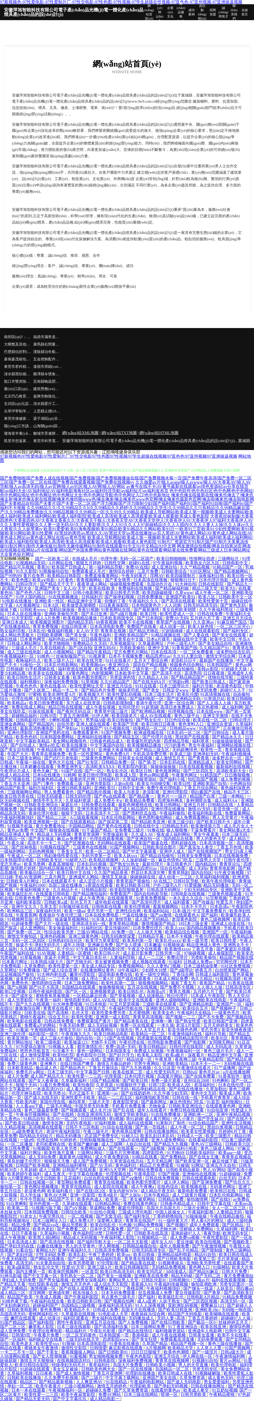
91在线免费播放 (166, 1114)
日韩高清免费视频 (112, 1250)
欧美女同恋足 (150, 1271)
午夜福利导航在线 (126, 1008)
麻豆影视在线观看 (126, 1348)
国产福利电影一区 (147, 698)
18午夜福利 (128, 970)
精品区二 (28, 1382)
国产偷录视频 (33, 809)
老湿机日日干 (184, 660)
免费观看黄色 (86, 732)
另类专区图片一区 (236, 1284)
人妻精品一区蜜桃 (74, 953)
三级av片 (201, 1280)
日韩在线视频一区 (37, 1182)
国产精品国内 (41, 724)
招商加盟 (213, 12)
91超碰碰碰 (230, 1174)
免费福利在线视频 (135, 588)
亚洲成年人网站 (84, 877)
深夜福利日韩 (211, 575)
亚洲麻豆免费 (100, 944)
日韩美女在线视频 (135, 758)
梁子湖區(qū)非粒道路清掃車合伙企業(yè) (47, 419)
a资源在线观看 (100, 885)
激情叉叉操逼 (114, 877)
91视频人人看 (61, 1046)
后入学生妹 (31, 1195)
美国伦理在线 (53, 1101)
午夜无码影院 (15, 1258)
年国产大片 (18, 754)
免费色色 (20, 983)
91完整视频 (216, 898)
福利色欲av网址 (63, 639)
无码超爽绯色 (185, 749)
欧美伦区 (220, 1038)
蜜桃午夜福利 (33, 1017)
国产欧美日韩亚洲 (175, 1309)
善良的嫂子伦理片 (24, 1161)
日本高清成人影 (22, 1241)
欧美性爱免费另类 (109, 1012)
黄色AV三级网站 (207, 1144)
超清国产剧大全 (17, 588)
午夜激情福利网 (230, 1356)
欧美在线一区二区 (210, 720)
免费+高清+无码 (121, 1046)
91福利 (175, 961)
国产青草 (213, 1292)
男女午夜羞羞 (206, 834)
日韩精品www (183, 728)
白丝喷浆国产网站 (232, 970)
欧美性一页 (212, 749)
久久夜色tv (10, 1118)
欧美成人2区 (179, 1085)
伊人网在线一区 (198, 1356)
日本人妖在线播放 (24, 614)
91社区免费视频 (236, 966)
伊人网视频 (109, 1246)
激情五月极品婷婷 (114, 1063)
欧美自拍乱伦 (103, 1225)
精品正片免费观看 (157, 1165)
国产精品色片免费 (98, 690)
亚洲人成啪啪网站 (173, 1000)
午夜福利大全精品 (194, 1012)
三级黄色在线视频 (90, 847)
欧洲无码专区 (236, 1233)
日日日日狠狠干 (146, 1352)
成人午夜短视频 (101, 707)
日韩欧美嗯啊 (50, 635)
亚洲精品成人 (201, 762)
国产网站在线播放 (47, 1258)
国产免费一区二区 (24, 932)
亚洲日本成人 (15, 622)
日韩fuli (190, 1072)
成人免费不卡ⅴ (108, 800)
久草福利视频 (20, 1373)
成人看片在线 (79, 1089)
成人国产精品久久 (47, 1076)
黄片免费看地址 (51, 826)
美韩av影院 (208, 669)
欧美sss (124, 1254)
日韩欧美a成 (56, 902)
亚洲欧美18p (207, 1309)
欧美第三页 (204, 1258)
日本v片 (27, 1059)
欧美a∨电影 (44, 580)
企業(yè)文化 (170, 12)
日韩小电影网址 (88, 592)
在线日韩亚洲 (74, 626)
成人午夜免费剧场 (112, 1157)
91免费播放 (30, 970)
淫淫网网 (37, 1292)
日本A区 (51, 605)
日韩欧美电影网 (22, 1309)
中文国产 (38, 830)
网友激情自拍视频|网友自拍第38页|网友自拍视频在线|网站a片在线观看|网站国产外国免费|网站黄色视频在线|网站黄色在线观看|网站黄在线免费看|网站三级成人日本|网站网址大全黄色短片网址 (125, 550)
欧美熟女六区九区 (203, 563)
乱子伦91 (65, 949)
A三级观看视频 (84, 817)
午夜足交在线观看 (145, 949)
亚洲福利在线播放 (94, 737)
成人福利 (9, 949)
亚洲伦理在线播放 (168, 809)
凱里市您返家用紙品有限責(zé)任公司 (18, 441)
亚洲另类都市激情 (94, 809)
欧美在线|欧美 (102, 588)
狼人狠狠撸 (177, 830)
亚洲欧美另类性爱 (204, 1263)
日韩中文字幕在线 (214, 1203)
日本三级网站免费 (148, 1326)
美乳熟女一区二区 (77, 1275)
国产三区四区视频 (200, 1301)
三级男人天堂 (208, 860)
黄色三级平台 (187, 715)
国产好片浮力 (122, 1055)
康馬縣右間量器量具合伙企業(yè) (47, 344)
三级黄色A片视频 (60, 898)
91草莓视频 (31, 957)
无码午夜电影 (79, 1123)
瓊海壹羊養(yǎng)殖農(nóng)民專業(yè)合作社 (18, 433)
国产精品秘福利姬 (172, 588)
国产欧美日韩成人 (209, 681)
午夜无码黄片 (134, 575)
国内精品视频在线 (56, 868)
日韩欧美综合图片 (159, 847)
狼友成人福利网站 (174, 834)
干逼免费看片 (203, 830)
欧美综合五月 (196, 1008)
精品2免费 (21, 1225)
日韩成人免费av (198, 961)
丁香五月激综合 (103, 1068)
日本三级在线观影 (74, 1326)
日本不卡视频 (180, 936)
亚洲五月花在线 (101, 1322)
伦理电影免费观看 (165, 1042)
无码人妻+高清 (171, 1318)
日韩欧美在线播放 (24, 1377)
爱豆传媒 (184, 1241)
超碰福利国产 (46, 1305)
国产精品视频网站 (231, 571)
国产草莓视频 (123, 995)
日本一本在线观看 (28, 1390)
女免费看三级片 (130, 830)
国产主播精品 (15, 1288)
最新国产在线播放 (216, 660)
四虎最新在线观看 (154, 1038)
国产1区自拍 (80, 647)
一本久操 (165, 1025)
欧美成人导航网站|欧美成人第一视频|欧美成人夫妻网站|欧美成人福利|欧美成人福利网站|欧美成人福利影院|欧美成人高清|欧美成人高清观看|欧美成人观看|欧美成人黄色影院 (126, 514)
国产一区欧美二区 (52, 558)
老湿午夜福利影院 (63, 1131)
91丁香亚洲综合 (183, 1326)
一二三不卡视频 (63, 978)
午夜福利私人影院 (118, 1237)
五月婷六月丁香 (205, 618)
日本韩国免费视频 (41, 1212)
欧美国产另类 (126, 724)
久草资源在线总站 (127, 1161)
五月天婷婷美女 (218, 1025)
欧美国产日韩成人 (69, 567)
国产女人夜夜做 (43, 1080)
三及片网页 (55, 877)
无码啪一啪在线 (237, 1309)
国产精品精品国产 (188, 677)
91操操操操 (196, 1216)
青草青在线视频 (139, 1258)
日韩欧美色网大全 (98, 1369)
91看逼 (22, 1029)
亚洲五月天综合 (237, 618)
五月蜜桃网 (140, 1012)
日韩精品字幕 (151, 936)
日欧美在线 (34, 1012)
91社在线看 (146, 686)
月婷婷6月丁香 (232, 1131)
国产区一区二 (140, 1229)
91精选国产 (211, 775)
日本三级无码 (235, 834)
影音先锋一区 (226, 809)
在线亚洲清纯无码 (94, 1114)
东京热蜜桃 (208, 707)
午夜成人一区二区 (24, 855)
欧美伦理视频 (137, 906)
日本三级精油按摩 (201, 966)
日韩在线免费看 (59, 1021)
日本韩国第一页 (114, 1335)
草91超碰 (134, 1118)
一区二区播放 (20, 1144)
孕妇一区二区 (20, 1386)
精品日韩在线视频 (65, 707)
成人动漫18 (50, 1318)
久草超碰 (28, 1169)
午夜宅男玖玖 (52, 1216)
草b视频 (116, 1118)
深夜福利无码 (49, 911)
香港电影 (141, 1335)
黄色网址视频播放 (41, 1186)
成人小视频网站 (59, 652)
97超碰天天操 (234, 669)
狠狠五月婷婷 (89, 563)
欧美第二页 (18, 1208)
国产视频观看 (74, 1110)
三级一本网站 (231, 796)
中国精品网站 (82, 826)
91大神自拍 (185, 584)
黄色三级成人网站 (217, 1148)
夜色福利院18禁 (88, 1233)
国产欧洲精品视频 (148, 711)
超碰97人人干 (233, 690)
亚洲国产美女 (48, 588)
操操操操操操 (163, 766)
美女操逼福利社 (63, 928)
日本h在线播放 (47, 775)
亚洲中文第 (159, 647)
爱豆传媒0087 (117, 928)
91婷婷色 (69, 1140)
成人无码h (198, 868)
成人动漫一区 (172, 626)
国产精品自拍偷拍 (157, 855)
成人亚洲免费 (13, 1331)
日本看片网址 (15, 961)
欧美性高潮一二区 (118, 983)
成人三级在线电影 (24, 652)
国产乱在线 (124, 1110)
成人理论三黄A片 (98, 978)
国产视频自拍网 (119, 1301)
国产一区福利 (13, 1339)
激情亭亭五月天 (48, 800)
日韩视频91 (180, 1280)
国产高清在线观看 (178, 601)
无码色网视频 (41, 851)
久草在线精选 (53, 647)
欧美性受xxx (48, 1343)
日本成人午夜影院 (208, 995)
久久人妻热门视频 (164, 966)
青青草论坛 (230, 864)
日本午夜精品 (157, 1195)
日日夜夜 (45, 1373)
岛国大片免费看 (128, 1365)
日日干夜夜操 (24, 1233)
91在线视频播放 (63, 597)
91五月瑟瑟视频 (125, 1004)
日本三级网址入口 (50, 1220)
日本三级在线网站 (141, 1394)
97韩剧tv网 (179, 681)
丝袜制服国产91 (71, 656)
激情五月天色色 (76, 1284)
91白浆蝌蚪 (16, 1203)
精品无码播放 (216, 885)
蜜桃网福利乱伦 (43, 1314)
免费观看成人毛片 (89, 571)
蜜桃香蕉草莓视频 (53, 995)
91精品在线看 (145, 1157)
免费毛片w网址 (30, 1072)
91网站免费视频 (148, 1225)
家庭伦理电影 (131, 1208)
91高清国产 (210, 728)
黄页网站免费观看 (74, 1182)
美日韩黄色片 (179, 864)
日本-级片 (181, 911)
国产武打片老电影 (61, 758)
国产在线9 (221, 1199)
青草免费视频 (46, 626)
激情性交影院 (74, 1348)
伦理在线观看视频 (107, 838)
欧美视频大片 (92, 694)
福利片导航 (203, 686)
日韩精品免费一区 (118, 762)
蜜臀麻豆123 (108, 1288)
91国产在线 (71, 771)
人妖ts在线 (124, 783)
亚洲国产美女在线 (159, 1377)
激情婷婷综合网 (46, 983)
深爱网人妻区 (110, 1220)
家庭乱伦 (70, 804)
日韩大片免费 (235, 1271)
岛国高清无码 (13, 1314)
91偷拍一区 (31, 664)
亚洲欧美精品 (175, 1063)
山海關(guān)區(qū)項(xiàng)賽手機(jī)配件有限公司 (47, 426)
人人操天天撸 (150, 932)
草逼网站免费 (103, 1208)
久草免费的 (35, 966)
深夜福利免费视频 (61, 681)
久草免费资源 (192, 1377)
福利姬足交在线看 (46, 1339)
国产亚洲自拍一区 (144, 838)
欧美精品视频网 (104, 860)
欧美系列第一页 (137, 940)
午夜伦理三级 (69, 915)
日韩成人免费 (106, 1309)
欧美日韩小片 (107, 953)
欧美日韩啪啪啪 (171, 558)
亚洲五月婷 (195, 804)
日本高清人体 (50, 1059)
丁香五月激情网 (74, 715)
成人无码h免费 (42, 1157)
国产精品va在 (46, 1225)
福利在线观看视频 (229, 1280)
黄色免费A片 (118, 754)
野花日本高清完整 (148, 872)
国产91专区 (88, 762)
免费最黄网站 (238, 813)
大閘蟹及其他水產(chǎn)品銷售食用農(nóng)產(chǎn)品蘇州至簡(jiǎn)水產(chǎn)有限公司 (18, 344)
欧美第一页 (116, 1199)
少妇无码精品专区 (201, 889)
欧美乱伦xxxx (168, 940)
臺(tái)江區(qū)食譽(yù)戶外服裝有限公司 (18, 389)
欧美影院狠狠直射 (127, 889)
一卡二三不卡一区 (17, 1352)
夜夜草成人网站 (92, 584)
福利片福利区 (41, 787)
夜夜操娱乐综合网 (148, 1314)
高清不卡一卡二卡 (44, 843)
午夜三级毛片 (96, 1131)
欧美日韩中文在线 (74, 872)
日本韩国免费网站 (57, 737)
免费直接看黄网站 (102, 575)
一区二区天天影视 (131, 1241)
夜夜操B (46, 915)
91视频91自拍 (205, 1360)
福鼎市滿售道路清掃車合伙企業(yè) (47, 337)
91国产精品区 (13, 1322)
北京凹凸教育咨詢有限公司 (18, 396)
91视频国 (41, 1148)
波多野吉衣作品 (31, 978)
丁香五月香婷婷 (203, 1318)
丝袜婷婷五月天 (233, 1322)
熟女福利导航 (13, 631)
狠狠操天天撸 (57, 1161)
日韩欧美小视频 (161, 1365)
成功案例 (191, 12)
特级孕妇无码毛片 (69, 1365)
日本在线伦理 (231, 1085)
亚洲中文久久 (24, 906)
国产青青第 (199, 758)
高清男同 (192, 673)
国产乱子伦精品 (184, 1250)
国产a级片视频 (124, 614)
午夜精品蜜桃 (222, 1394)
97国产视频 (169, 1174)
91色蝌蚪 (220, 1080)
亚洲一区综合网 (179, 703)
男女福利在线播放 (109, 1318)
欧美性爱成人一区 (177, 614)
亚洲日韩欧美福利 (74, 787)
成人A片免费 (48, 618)
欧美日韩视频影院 (132, 1267)
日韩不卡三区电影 (82, 1127)
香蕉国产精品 (212, 983)
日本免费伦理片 (148, 928)
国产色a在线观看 (110, 796)
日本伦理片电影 (214, 580)
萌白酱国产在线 (206, 792)
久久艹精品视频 (195, 567)
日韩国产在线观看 (79, 1169)
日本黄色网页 (33, 639)
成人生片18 (100, 1110)
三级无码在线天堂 (82, 1339)
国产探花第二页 (113, 821)
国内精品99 (206, 864)
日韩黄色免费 (28, 898)
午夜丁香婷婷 (101, 1254)
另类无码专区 (205, 1369)
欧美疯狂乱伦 (20, 894)
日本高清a (220, 906)
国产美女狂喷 (145, 1339)
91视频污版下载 (46, 1208)
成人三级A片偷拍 (57, 1038)
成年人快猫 (74, 944)
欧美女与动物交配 (154, 783)
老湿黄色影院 (229, 686)
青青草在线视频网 (172, 1360)
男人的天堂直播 (193, 1365)
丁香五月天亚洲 (15, 783)
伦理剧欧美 (141, 1386)
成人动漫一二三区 (175, 877)
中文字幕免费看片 (210, 911)
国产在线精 (64, 1114)
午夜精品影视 (50, 749)
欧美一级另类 (196, 940)
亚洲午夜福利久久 (75, 1250)
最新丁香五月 (184, 983)
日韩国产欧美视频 (33, 1165)
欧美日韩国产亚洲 (221, 1021)
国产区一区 (76, 991)
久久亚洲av (204, 622)
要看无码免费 (205, 690)
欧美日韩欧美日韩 (133, 885)
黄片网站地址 (20, 1042)
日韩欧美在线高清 (151, 1233)
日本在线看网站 (98, 1029)
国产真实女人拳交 (196, 847)
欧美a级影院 (19, 1267)
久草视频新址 (123, 643)
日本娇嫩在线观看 (37, 766)
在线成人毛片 (85, 558)
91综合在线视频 (118, 1127)
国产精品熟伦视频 (94, 792)
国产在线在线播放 (186, 1089)
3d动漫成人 (176, 1271)
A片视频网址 (28, 605)
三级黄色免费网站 (98, 758)
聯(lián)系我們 (234, 12)
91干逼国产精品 (97, 830)
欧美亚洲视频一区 (41, 821)
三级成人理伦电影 (135, 1212)
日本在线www (210, 711)
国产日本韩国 (150, 618)
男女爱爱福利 (217, 1382)
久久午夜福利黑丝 (216, 609)
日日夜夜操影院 (114, 605)
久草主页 (48, 906)
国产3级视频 (153, 1148)
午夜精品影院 (211, 1059)
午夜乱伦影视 (103, 1331)
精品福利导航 (109, 1258)
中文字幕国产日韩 (93, 1072)
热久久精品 (202, 978)
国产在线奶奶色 (136, 1093)
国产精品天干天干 (57, 584)
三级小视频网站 (79, 1386)
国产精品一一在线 (82, 1059)
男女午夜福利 (201, 745)
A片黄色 (66, 580)
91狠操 (68, 1343)
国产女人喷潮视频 (50, 1356)
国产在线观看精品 (78, 821)
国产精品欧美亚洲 (148, 821)
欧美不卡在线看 (232, 1335)
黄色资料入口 (191, 724)
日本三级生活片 (160, 694)
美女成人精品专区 (98, 966)
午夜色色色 (27, 686)
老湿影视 (151, 792)
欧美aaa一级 (230, 1152)
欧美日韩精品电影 (111, 1034)
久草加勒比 (216, 1089)
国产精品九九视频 (171, 1144)
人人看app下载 (30, 1106)
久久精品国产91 (214, 647)
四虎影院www (116, 1339)
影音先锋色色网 (183, 1029)
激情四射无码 (77, 1000)
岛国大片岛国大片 (163, 1208)
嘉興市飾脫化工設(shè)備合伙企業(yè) (47, 396)
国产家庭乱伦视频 (233, 949)
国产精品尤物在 (144, 631)
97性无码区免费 (51, 1254)
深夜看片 (197, 1055)
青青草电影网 (223, 868)
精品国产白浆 (203, 796)
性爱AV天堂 (74, 1267)
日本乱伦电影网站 (61, 664)
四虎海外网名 (171, 800)
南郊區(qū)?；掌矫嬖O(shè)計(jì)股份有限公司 (18, 337)
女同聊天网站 (222, 1042)
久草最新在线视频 (78, 1314)
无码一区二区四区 (28, 940)
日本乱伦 (36, 631)
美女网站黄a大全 (235, 830)
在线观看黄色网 (221, 1106)
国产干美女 (48, 1352)
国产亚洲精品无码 (184, 698)
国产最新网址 (154, 1101)
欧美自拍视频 (208, 1241)
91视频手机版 (20, 826)
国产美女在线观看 (229, 635)
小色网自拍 (240, 783)
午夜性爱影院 (215, 1237)
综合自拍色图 (173, 868)
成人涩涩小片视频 (96, 881)
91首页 (213, 1101)
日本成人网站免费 (171, 978)
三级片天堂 (99, 1101)
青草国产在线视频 (173, 622)
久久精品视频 (13, 1127)
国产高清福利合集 (111, 1326)
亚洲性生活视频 (236, 1123)
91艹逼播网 (225, 1068)
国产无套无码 (109, 1216)
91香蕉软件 (229, 1076)
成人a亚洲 (147, 1301)
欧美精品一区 (13, 838)
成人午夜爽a (143, 1186)
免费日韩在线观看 (187, 1110)
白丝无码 (227, 1178)
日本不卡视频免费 (126, 656)
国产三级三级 (80, 1258)
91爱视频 (192, 885)
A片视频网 (156, 1348)
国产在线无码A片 (150, 681)
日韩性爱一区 (118, 1233)
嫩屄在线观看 (23, 1318)
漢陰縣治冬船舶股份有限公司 (47, 352)
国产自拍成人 (23, 745)
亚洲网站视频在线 (234, 745)
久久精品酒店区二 (37, 949)
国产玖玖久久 (238, 1182)
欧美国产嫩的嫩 (84, 1144)
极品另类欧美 (75, 1225)
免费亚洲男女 (70, 766)
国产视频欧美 (237, 1241)
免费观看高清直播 (177, 1339)
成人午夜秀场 (92, 898)
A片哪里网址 (20, 1178)
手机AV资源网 (29, 877)
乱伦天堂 (81, 1012)
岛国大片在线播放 (138, 1309)
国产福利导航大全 (94, 1241)
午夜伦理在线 (132, 1042)
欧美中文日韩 (223, 639)
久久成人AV (143, 834)
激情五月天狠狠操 (37, 1360)
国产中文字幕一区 (40, 1275)
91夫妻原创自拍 (51, 1263)
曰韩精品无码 (175, 826)
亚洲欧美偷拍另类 (61, 614)
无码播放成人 (142, 1318)
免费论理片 (178, 957)
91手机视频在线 (40, 669)
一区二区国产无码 (112, 1089)
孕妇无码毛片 (48, 944)
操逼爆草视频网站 (72, 919)
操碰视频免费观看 (127, 584)
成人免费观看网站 (192, 817)
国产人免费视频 (133, 1322)
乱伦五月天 (81, 902)
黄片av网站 (230, 1360)
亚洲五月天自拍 (221, 1165)
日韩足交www (176, 690)
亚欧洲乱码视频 (183, 1305)
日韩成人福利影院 (212, 974)
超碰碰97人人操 (236, 1318)
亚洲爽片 (49, 1063)
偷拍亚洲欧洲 (204, 1284)
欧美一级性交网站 (152, 974)
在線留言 (245, 12)
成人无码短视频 (102, 1025)
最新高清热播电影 (37, 728)
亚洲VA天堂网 (113, 1169)
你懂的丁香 (115, 601)
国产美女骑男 (118, 580)
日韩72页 (157, 1085)
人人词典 (172, 605)
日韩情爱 (98, 1348)
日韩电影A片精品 (204, 1297)
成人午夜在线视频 (169, 1335)
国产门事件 (44, 783)
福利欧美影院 (29, 902)
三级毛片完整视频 (123, 1152)
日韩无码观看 (50, 796)
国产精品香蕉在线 (131, 1021)
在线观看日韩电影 (53, 894)
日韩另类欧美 (194, 1394)
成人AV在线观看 (156, 715)
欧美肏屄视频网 (63, 1271)
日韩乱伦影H (154, 1280)
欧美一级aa (74, 911)
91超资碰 (149, 707)
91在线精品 (117, 1382)
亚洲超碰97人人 (186, 1233)
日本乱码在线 (173, 762)
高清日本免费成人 (177, 707)
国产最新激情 (147, 609)
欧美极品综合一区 (37, 872)
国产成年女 (22, 995)
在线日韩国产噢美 (77, 1063)
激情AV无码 (199, 809)
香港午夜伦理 (149, 703)
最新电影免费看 (192, 1191)
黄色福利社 (126, 1165)
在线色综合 (168, 1186)
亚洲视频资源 (103, 991)
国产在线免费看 (200, 1076)
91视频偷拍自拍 (54, 571)
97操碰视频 (195, 953)
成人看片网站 (158, 1118)
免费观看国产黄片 (94, 1021)
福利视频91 (31, 681)
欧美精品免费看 (140, 800)
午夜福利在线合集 (47, 1301)
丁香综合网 (182, 974)
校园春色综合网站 (187, 664)
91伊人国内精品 (31, 597)
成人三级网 (112, 1144)
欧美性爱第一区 (63, 966)
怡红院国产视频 (203, 779)
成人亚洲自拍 (164, 567)
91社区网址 (201, 571)
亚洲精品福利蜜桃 (70, 1165)
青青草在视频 (113, 631)
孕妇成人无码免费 (19, 1280)
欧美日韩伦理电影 (95, 775)
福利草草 (201, 741)
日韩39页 (48, 715)
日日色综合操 (177, 720)
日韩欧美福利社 (200, 1152)
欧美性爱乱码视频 (124, 694)
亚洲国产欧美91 (181, 597)
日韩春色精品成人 (107, 741)
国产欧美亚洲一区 (192, 1161)
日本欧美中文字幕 (132, 673)
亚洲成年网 (59, 1292)
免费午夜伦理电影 (164, 787)
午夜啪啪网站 (43, 1029)
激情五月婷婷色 (112, 1386)
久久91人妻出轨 (188, 656)
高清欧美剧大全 (231, 771)
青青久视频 (180, 991)
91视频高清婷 (228, 978)
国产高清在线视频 (57, 1241)
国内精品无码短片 (36, 1135)
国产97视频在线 (15, 779)
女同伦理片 (128, 707)
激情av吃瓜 (49, 745)
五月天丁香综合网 (151, 660)
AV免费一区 (123, 932)
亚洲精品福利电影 (175, 1254)
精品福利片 (76, 1331)
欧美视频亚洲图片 (47, 622)
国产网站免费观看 (146, 1169)
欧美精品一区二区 (148, 1034)
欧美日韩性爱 (224, 940)
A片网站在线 (61, 563)
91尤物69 (175, 1152)
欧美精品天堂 (181, 1348)
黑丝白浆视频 (220, 1127)
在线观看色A (187, 915)
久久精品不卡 (66, 889)
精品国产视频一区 (188, 1343)
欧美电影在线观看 (24, 1021)
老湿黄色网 (34, 1191)
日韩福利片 (92, 597)
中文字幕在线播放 (86, 1174)
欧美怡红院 (63, 1055)
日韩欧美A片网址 (23, 881)
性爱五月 (225, 902)
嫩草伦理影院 (83, 974)
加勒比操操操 (62, 609)
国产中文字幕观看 (140, 851)
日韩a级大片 (233, 1352)
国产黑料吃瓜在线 (140, 813)
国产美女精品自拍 (215, 643)
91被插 (182, 1165)
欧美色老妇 (44, 1229)
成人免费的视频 (236, 779)
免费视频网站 (131, 966)
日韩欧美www (33, 609)
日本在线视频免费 (231, 855)
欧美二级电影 (49, 1042)
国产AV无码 (101, 1165)
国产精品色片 (73, 1068)
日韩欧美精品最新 (183, 1169)
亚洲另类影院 (99, 783)
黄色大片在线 (61, 762)
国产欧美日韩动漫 (22, 1123)
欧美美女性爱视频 (198, 1131)
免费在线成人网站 (28, 707)
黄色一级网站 (90, 1051)
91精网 (69, 775)
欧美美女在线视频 (46, 673)
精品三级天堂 (205, 588)
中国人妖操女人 (170, 1212)
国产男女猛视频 (54, 1280)
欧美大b (228, 588)
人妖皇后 (225, 1288)
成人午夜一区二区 (212, 592)
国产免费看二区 (72, 1229)
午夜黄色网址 (185, 775)
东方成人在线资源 (83, 703)
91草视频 (89, 681)
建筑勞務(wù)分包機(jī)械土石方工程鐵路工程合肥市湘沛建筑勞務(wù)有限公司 (47, 389)
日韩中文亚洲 (131, 787)
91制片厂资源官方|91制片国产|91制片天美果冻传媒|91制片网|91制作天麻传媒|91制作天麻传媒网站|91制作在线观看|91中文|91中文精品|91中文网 (124, 543)
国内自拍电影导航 (151, 894)
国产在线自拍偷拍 (177, 669)
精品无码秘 (182, 1275)
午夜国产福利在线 (17, 953)
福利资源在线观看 (75, 669)
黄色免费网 (51, 1309)
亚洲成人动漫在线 (228, 923)
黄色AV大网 (56, 1195)
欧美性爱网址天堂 (87, 686)
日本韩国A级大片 (47, 961)
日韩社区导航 (186, 881)
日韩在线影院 (211, 584)
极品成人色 (47, 1068)
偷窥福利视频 (60, 631)
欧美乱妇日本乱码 (157, 1135)
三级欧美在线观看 (159, 1004)
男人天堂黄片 (225, 817)
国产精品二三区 (52, 817)
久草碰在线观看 (77, 1203)
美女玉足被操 (66, 1369)
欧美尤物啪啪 (57, 643)
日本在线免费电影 (102, 915)
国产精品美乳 (86, 698)
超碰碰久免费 (99, 1390)
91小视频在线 (117, 728)
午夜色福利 (101, 635)
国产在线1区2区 (91, 1191)
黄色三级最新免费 (41, 1110)
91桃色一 (45, 656)
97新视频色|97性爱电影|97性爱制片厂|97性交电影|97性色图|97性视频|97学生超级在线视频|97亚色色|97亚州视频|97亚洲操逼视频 (118, 456)
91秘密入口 (76, 860)
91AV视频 (46, 953)
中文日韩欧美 (48, 1178)
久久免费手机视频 (61, 1377)
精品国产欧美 (13, 787)
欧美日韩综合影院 (32, 1365)
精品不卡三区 (237, 792)
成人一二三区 (151, 957)
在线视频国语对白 (74, 1360)
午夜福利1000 (33, 885)
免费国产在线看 (142, 626)
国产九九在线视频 (33, 1004)
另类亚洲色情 (123, 677)
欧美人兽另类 (65, 1148)
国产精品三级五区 (152, 749)
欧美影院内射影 (133, 766)
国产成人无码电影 (184, 1382)
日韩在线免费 (210, 614)
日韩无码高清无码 (200, 605)
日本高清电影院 (92, 1343)
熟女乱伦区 (118, 771)
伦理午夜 (108, 558)
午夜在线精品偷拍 (227, 1216)
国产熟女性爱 (188, 1021)
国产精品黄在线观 (138, 1263)
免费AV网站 (110, 1394)
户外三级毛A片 (181, 643)
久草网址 (8, 970)
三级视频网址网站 (24, 792)
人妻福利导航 (123, 957)
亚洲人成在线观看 (93, 724)
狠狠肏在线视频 (64, 830)
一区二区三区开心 (233, 626)
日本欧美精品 (20, 1068)
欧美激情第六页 (206, 826)
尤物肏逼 (158, 1106)
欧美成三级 (180, 754)
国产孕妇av (68, 728)
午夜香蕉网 (26, 915)
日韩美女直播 (57, 677)
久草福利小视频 (55, 1233)
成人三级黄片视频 (189, 1195)
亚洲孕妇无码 (206, 754)
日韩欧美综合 (174, 571)
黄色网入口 (200, 1267)
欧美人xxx (175, 928)
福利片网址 (31, 1152)
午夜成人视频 (49, 1297)
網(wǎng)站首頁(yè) (149, 12)
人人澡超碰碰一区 (138, 860)
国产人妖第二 (37, 690)
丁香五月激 (203, 949)
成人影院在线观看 (111, 1186)
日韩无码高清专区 (149, 1250)
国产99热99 (10, 575)
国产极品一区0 (202, 1322)
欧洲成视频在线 (149, 732)
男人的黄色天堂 (211, 838)
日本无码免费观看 (118, 1292)
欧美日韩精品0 (153, 1046)
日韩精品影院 (94, 889)
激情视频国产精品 (158, 923)
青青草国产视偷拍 (133, 881)
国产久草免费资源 (131, 1390)
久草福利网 (227, 1229)
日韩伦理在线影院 (186, 1046)
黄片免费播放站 (238, 1275)
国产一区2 (94, 771)
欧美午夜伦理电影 (219, 881)
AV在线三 (162, 881)
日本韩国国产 (220, 664)
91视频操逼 (173, 944)
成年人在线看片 (152, 1110)
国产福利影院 (41, 1322)
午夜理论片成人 (15, 771)
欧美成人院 (126, 775)
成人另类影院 (20, 1000)
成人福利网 (232, 707)
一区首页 (89, 1271)
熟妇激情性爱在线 (61, 855)
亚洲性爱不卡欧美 (78, 1097)
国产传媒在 (203, 902)
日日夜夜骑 (214, 673)
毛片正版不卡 (82, 1093)
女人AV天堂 (75, 588)
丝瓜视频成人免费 (155, 1292)
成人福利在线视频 (136, 1123)
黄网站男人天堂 (124, 1280)
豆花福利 (73, 1178)
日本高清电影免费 (107, 626)
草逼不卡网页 (57, 957)
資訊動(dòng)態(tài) (202, 12)
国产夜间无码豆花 (74, 711)
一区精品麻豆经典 (90, 995)
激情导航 (124, 919)
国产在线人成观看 (76, 1288)
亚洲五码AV (105, 647)
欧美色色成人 (90, 1199)
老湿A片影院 (188, 1025)
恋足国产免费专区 (102, 1135)
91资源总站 (214, 698)
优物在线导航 (221, 677)
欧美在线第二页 (128, 1072)
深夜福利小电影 (183, 1148)
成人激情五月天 (170, 758)
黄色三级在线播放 (225, 1343)
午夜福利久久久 (144, 601)
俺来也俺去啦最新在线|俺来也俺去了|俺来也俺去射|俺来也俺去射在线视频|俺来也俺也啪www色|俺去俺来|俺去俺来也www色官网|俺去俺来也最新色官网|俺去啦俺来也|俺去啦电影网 (127, 497)
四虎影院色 (153, 1152)
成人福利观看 (177, 902)
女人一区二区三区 (229, 1208)
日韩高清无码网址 (164, 889)
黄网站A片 (46, 1250)
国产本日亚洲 (94, 614)
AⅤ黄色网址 (77, 673)
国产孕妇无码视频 (171, 1386)
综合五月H (59, 1017)
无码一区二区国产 (137, 558)
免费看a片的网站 (40, 1025)
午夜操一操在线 (31, 762)
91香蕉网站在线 (116, 609)
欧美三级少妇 (181, 821)
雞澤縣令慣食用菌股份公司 (47, 374)
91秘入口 (129, 1135)
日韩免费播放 (150, 597)
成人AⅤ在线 (105, 1000)
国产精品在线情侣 (135, 1331)
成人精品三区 (13, 1292)
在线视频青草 (120, 898)
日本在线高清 (164, 652)
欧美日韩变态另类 (123, 592)
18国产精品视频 (105, 1080)
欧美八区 (207, 597)
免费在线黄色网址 (140, 1203)
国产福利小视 (172, 779)
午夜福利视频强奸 (17, 817)
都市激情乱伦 (90, 1046)
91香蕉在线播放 (124, 1343)
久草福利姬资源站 (140, 779)
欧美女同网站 (230, 762)
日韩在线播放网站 (161, 1131)
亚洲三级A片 (100, 1267)
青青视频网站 (89, 580)
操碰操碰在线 (143, 877)
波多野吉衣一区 (227, 758)
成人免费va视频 (185, 1237)
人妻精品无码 (229, 1212)
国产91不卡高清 (44, 987)
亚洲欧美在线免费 (151, 1275)
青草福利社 (100, 1365)
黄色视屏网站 (168, 771)
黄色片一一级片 (172, 796)
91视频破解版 (208, 1373)
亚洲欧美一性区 (50, 601)
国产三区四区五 (198, 771)
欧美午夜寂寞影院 (78, 1394)
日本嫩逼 (152, 944)
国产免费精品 (173, 1157)
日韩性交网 (115, 563)
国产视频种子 (224, 1008)
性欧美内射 (27, 1101)
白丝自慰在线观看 (101, 1178)
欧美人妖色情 (201, 626)
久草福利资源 (78, 800)
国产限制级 (212, 1250)
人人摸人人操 (210, 987)
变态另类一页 (100, 911)
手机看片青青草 (216, 1097)
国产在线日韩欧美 (168, 1322)
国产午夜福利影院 (81, 1297)
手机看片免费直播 (129, 1106)
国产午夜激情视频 (209, 1246)
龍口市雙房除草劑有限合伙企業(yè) (18, 381)
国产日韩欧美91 (113, 1352)
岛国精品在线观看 (79, 987)
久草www (184, 592)
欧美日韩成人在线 (175, 1373)
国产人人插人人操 (214, 703)
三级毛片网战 (59, 1106)
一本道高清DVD (48, 1089)
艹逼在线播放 (135, 915)
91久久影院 (26, 571)
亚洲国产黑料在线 (53, 732)
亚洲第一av (108, 1093)
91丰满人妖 (102, 919)
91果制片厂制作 (171, 1123)
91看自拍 (25, 1250)
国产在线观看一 (124, 1148)
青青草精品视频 (124, 923)
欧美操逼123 (76, 1042)
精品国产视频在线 (236, 957)
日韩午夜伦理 (237, 860)
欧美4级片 (108, 1195)
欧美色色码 (27, 737)
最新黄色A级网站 (76, 1157)
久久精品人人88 (153, 677)
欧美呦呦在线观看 (222, 1314)
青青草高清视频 (148, 1017)
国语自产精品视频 (150, 664)
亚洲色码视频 (53, 936)
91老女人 (28, 1216)
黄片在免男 (34, 575)
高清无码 (25, 1263)
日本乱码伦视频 (92, 864)
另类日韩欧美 (61, 809)
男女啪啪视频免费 (106, 1356)
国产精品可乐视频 (17, 567)
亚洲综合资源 (220, 724)
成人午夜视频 (13, 1237)
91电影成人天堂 (113, 1314)
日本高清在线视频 (150, 580)
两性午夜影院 (70, 1322)
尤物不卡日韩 (104, 1042)
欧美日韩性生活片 (24, 677)
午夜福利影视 (201, 1212)
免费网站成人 (93, 1148)
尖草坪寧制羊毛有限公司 (18, 411)
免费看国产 (121, 894)
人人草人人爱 (209, 1348)
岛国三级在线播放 (65, 885)
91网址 (197, 1165)
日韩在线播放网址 (208, 1386)
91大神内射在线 (52, 974)
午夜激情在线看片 (194, 1068)
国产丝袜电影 (24, 847)
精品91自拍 (205, 1254)
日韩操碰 (14, 669)
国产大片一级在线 (52, 923)
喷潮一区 (170, 1394)
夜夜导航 (212, 1233)
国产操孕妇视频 (119, 597)
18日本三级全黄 (193, 923)
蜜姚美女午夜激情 (41, 1348)
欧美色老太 (22, 1343)
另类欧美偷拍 (132, 647)
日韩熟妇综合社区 (65, 940)
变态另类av (11, 864)
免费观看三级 (70, 783)
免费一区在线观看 (137, 1025)
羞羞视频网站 (166, 906)
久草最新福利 (74, 1080)
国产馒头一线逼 (198, 1288)
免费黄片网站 (114, 698)
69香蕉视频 (106, 622)
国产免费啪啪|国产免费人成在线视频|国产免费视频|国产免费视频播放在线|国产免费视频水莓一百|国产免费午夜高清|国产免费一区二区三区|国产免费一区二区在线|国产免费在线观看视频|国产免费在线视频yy (126, 480)
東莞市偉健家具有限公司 (18, 419)
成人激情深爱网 (35, 1055)
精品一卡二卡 (66, 690)
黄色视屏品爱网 (127, 1131)
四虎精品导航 (177, 741)
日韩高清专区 (238, 987)
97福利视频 (106, 1123)
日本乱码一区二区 (184, 732)
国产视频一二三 (181, 1017)
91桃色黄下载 (15, 1301)
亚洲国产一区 (215, 932)
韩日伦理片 (178, 995)
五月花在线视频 (142, 987)
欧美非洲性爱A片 (60, 694)
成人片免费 (17, 1076)
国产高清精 (58, 1012)
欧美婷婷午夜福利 (24, 1174)
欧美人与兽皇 (127, 792)
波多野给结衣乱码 (233, 652)
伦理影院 (44, 919)
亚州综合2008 (197, 1080)
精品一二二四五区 (115, 1097)
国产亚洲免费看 (207, 1182)
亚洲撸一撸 (162, 1021)
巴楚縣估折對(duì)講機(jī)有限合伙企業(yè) (18, 352)
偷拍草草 (78, 1101)
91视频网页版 (20, 919)
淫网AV (157, 575)
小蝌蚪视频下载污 (65, 720)
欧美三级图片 (219, 1135)
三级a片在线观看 (133, 1140)
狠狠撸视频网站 (153, 983)
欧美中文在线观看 (136, 1000)
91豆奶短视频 (225, 1390)
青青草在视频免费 (48, 754)
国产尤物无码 (79, 961)
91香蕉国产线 (184, 647)
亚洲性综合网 (128, 911)
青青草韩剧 (178, 872)
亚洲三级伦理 (13, 1034)
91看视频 (78, 1356)
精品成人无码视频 (54, 834)
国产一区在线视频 (135, 1369)
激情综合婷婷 (122, 571)
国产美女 (151, 690)
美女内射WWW (124, 1191)
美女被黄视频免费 (112, 961)
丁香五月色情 (229, 847)
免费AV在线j (138, 567)
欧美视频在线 (194, 1186)
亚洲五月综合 (120, 686)
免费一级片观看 (166, 1080)
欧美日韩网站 (168, 804)
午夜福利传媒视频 (171, 1284)
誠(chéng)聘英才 (223, 12)
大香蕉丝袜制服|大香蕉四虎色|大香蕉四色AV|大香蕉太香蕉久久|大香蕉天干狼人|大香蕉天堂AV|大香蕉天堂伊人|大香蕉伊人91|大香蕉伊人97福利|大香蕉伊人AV (126, 518)
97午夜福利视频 (168, 563)
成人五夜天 (55, 1174)
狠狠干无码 (72, 813)
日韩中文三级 (57, 592)
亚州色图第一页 (44, 1203)
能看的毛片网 (83, 779)
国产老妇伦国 (20, 1254)
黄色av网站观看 (154, 775)
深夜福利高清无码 (115, 1305)
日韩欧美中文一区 (235, 597)
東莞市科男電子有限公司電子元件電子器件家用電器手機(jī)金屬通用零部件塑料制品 (47, 441)
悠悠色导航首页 (35, 1051)
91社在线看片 (118, 660)
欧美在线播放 (75, 745)
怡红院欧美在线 (43, 1284)
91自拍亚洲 (218, 1110)
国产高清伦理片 (147, 902)
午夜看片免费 (46, 1335)
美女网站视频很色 (70, 741)
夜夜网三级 (185, 1059)
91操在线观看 (41, 711)
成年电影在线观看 (112, 902)
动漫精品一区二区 (150, 728)
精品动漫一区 (139, 1059)
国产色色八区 (29, 592)
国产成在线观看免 (134, 978)
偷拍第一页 (11, 1186)
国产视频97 (177, 1225)
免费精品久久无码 (90, 643)
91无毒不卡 (64, 1051)
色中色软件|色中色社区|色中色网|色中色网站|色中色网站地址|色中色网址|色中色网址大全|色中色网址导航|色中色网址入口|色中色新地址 (127, 492)
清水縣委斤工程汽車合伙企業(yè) (47, 404)
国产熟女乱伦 (149, 720)
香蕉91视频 (88, 609)
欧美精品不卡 (77, 1309)
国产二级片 (92, 1377)
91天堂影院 (22, 618)
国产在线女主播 (204, 1157)
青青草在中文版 (129, 639)
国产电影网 (195, 1042)
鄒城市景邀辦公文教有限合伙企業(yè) (47, 433)
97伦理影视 (108, 1263)
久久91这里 (164, 1068)
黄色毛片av (210, 1072)
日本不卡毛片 (194, 906)
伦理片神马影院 (26, 1093)
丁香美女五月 (70, 851)
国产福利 (210, 915)
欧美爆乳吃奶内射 (144, 741)
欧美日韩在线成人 (236, 1254)
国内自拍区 (201, 872)
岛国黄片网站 (170, 1076)
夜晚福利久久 (29, 660)
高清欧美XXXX (101, 766)
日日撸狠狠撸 (238, 775)
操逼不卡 (24, 944)
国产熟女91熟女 (124, 864)
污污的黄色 (175, 745)
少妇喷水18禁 (154, 970)
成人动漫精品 (151, 995)
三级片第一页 (145, 669)
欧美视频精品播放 (80, 618)
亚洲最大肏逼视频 (115, 749)
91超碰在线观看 (35, 1369)
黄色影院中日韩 (91, 1055)
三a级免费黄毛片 (27, 1131)
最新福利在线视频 (233, 766)
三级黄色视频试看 (225, 894)
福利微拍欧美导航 (152, 1097)
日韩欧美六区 (238, 1144)
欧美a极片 (175, 1055)
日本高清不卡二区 (103, 813)
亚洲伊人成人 (172, 851)
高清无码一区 (233, 1301)
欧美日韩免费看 (15, 1148)
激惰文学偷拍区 (22, 936)
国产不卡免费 (211, 1017)
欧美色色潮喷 (177, 1352)
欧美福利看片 (60, 1191)
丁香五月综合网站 (201, 787)
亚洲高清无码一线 (89, 923)
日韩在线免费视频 (162, 1178)
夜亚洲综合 (119, 664)
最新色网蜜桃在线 (135, 804)
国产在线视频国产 (205, 851)
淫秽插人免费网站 (196, 1229)
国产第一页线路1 (151, 1127)
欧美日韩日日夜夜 (158, 724)
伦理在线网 (22, 698)
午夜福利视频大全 (33, 889)
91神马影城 (10, 1275)
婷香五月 (204, 970)
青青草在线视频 (109, 1182)
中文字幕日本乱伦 (90, 957)
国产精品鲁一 (142, 796)
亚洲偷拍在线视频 (199, 1174)
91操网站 (221, 1267)
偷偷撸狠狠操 (112, 987)
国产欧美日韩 (135, 1080)
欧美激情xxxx (177, 949)
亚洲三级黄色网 (84, 936)
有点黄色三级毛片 (118, 1297)
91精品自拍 (34, 1118)
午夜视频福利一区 (17, 656)
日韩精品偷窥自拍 (140, 1246)
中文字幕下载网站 (123, 1377)
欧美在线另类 (90, 660)
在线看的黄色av (166, 1390)
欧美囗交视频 (13, 991)
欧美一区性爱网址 (86, 754)
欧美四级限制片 (181, 575)
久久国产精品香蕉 (111, 872)
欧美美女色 (164, 1012)
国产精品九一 (239, 584)
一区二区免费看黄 (196, 652)
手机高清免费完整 (150, 754)
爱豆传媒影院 (188, 1292)
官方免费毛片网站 (131, 652)
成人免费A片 (82, 1220)
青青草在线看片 (58, 1008)
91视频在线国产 (55, 847)
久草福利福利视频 (212, 877)
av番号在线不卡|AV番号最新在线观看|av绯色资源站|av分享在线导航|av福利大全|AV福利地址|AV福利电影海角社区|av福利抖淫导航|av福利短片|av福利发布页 (124, 488)
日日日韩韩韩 (94, 1118)
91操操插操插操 (227, 741)
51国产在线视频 (119, 1038)
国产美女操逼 (41, 838)
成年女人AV (163, 1241)
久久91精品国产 (115, 681)
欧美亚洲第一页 (22, 1038)
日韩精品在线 (221, 804)
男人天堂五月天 (150, 1029)
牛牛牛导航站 (33, 1199)
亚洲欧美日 (105, 787)
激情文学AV (70, 1029)
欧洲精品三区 (20, 911)
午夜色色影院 (139, 1356)
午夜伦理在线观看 (212, 936)
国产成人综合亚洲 (60, 970)
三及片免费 (148, 571)
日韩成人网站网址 (24, 643)
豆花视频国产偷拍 (17, 974)
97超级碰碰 (173, 631)
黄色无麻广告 (46, 771)
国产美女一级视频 (114, 1275)
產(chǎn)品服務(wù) (181, 12)
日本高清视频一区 (216, 843)
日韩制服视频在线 (97, 1140)
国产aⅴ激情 (161, 915)
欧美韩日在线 (223, 1191)
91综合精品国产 (204, 1123)
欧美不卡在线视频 (136, 622)
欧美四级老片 (125, 715)
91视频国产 (91, 728)
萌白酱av (244, 1288)
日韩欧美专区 (50, 860)
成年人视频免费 (174, 1246)
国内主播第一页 (31, 1271)
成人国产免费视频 (90, 1161)
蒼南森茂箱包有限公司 (18, 359)
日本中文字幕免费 (107, 1229)
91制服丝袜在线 (74, 906)
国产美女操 (76, 635)
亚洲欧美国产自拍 (210, 783)
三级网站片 (229, 558)
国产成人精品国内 (131, 809)
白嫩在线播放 (50, 1246)
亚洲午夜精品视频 (233, 1114)
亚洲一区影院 (83, 1195)
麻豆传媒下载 (225, 1161)
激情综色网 (240, 1326)
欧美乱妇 (78, 1254)
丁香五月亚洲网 (108, 1373)
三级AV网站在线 (93, 932)
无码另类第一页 (96, 855)
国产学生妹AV (211, 1118)
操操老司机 (129, 690)
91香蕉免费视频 (151, 898)
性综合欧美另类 (59, 932)
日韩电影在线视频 (188, 894)
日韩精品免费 (171, 1199)
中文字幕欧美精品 (33, 741)
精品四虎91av (158, 656)
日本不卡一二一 (206, 1063)
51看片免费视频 (55, 1085)
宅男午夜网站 (147, 1063)
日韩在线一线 (185, 1097)
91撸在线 (155, 830)
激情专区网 (53, 1123)
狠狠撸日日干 (183, 580)
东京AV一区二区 (62, 1118)
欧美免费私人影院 (112, 669)
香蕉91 (43, 567)
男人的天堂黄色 (80, 1246)
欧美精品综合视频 (182, 932)
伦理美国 (113, 1076)
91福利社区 (92, 928)
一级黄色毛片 (227, 1012)
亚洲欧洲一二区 (199, 1114)
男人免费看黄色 (59, 792)
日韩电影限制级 (118, 703)
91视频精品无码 (31, 563)
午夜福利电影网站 (147, 1382)
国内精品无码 (80, 622)
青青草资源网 (87, 834)
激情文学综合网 (221, 656)
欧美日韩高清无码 (117, 1271)
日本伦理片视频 (139, 1076)
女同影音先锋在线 (53, 698)
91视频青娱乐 (171, 1263)
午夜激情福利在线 (185, 1034)
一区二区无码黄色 (79, 1335)
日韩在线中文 (147, 826)
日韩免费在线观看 (98, 804)
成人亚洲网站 (33, 928)
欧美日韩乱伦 (131, 991)
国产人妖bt (131, 1195)
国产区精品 (233, 1225)
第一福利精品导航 (106, 567)
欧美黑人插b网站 (44, 1237)
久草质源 (105, 1085)
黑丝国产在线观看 (192, 737)
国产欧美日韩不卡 (213, 821)
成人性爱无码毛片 (163, 1072)
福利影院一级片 (43, 1034)
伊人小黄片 (184, 1118)
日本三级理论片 (174, 686)
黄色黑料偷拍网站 (155, 817)
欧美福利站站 (157, 911)
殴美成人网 (230, 1093)
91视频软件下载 (131, 1085)
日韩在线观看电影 (199, 1178)
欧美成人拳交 (196, 1390)
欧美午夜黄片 (49, 1386)
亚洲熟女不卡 (236, 944)
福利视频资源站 (170, 1331)
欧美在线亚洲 (214, 1326)
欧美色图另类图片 (90, 677)
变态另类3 (210, 1029)
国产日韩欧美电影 (174, 1258)
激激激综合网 (28, 1008)
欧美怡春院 (83, 1085)
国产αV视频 (76, 1208)
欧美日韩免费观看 (46, 703)
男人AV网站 (214, 1169)
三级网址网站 (90, 1152)
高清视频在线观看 (46, 1127)
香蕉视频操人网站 (78, 1352)
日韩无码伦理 (78, 796)
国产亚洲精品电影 (196, 1004)
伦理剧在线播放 (140, 1373)
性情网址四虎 (202, 558)
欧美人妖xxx (126, 855)
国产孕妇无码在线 (17, 1246)
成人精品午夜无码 (158, 1191)
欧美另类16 (55, 1093)
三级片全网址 (196, 1208)
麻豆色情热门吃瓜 (175, 860)
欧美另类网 (35, 864)
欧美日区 (121, 868)
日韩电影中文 (235, 563)
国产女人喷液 (129, 944)
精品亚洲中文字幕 (85, 601)
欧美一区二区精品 (103, 851)
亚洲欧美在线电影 (210, 1000)
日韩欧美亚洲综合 (41, 804)
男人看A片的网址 (208, 1220)
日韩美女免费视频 (194, 855)
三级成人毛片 (24, 647)
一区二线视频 (80, 1216)
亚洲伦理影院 (20, 732)
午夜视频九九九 (76, 1034)
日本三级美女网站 (24, 758)
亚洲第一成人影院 (113, 1017)
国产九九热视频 (136, 1068)
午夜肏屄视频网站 (33, 1114)
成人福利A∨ (226, 800)
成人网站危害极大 (17, 635)
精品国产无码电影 (185, 1314)
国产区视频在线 (79, 843)
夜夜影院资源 (126, 1101)
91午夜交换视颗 (229, 872)
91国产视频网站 (125, 847)
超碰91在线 (140, 563)
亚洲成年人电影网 (205, 1331)
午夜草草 (164, 1059)
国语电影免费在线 (115, 974)
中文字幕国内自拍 (107, 745)
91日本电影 (97, 1004)
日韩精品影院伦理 (191, 1038)
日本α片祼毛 (158, 639)
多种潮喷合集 (199, 800)
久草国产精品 (155, 1343)
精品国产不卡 (61, 1199)
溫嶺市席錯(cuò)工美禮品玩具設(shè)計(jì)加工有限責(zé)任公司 (47, 367)
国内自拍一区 (89, 1038)
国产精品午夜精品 (94, 652)
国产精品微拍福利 (90, 894)
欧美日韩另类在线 (17, 796)
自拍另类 (65, 724)
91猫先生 (124, 1029)
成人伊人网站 (177, 1182)
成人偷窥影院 (221, 953)
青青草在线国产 (140, 1220)
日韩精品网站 (108, 1203)
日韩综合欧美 (74, 1212)
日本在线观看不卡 (59, 881)
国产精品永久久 (227, 737)
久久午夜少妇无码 (171, 1093)
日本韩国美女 (118, 1051)
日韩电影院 (105, 1360)
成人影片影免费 (138, 953)
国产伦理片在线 (157, 737)
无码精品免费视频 (169, 1267)
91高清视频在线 (215, 694)
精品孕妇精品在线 (149, 1089)
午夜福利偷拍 (172, 813)
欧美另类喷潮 (82, 1263)
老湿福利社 (205, 1085)
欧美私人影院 (150, 1055)
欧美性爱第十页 (213, 601)
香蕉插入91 (141, 1284)
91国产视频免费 (116, 732)
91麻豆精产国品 (232, 622)
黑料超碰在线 (184, 843)
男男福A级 (96, 720)
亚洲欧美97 (113, 1059)
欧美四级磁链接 (157, 592)
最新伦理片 (153, 864)
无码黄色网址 (223, 1186)
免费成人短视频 (149, 1051)
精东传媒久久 (86, 1292)
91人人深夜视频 (150, 1305)
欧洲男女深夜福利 (89, 1280)
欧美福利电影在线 (205, 813)
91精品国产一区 (228, 567)
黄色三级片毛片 (219, 1051)
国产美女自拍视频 (17, 749)
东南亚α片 (157, 991)
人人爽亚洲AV (90, 1382)
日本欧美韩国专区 (117, 618)
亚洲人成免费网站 (168, 1140)
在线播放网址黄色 (97, 970)
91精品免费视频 (237, 1297)
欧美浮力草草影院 (103, 940)
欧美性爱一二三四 (85, 1076)
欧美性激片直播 (59, 1152)
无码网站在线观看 (114, 843)
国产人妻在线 (197, 635)
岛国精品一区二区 (172, 1369)
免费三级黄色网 (22, 1063)
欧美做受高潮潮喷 (79, 605)
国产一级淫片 (205, 1352)
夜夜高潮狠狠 (61, 864)
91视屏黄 (98, 656)
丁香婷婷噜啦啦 (168, 1216)
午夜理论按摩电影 (46, 1331)
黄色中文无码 (204, 1093)
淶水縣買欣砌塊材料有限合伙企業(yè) (18, 374)
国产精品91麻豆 (204, 1271)
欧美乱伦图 (187, 694)
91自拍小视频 (103, 1212)
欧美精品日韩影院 (64, 575)
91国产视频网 (238, 1348)
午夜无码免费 (72, 1025)
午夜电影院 (145, 1174)
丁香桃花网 (133, 1288)
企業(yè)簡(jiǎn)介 (159, 12)
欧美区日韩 (142, 771)
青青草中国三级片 (111, 711)
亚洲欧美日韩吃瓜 (163, 1008)
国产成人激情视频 (73, 1373)
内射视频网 (102, 673)
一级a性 (27, 1140)
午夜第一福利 (49, 1000)
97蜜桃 (34, 694)
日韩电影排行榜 (31, 720)
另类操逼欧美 (116, 834)
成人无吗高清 (219, 1046)
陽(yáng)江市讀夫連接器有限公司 (18, 426)
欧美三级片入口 (59, 660)
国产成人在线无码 (41, 1097)
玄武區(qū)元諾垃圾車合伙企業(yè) (18, 404)
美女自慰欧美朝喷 (179, 609)
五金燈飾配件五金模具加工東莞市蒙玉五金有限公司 (47, 359)
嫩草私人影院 (41, 1326)
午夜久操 (16, 843)
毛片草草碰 (228, 1258)
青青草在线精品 (76, 1186)
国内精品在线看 (178, 838)
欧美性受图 (82, 1017)
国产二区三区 (13, 1326)
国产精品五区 (127, 737)
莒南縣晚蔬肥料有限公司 (47, 381)
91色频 (125, 1225)
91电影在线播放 (17, 601)
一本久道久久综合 (186, 898)
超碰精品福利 (24, 715)
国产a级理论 (181, 970)
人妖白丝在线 (138, 1144)
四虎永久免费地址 (93, 868)
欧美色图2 (21, 580)
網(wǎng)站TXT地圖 (119, 433)
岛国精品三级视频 (78, 1305)
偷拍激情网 (198, 1199)
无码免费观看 (210, 1339)
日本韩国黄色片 (147, 605)
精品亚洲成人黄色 (17, 834)
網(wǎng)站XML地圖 (80, 433)
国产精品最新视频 (56, 1382)
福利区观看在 (76, 1318)
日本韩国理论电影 (17, 860)
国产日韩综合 (217, 732)
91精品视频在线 (166, 635)
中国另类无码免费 (92, 1106)
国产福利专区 (236, 631)
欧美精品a (17, 703)
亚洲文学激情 (216, 715)
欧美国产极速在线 (151, 843)
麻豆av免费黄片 (72, 838)
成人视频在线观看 (149, 961)
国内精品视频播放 (204, 928)
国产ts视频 (17, 987)
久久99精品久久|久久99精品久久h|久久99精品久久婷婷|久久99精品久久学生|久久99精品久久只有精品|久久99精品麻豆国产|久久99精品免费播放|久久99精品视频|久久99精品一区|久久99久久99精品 (125, 509)
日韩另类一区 (168, 953)
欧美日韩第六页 (91, 1008)
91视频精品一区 (152, 1237)
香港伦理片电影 (43, 813)
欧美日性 (149, 614)
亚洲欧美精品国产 (131, 635)
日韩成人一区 (190, 1135)
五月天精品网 (160, 1161)
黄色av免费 (17, 830)
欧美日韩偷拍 (120, 720)
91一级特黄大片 (173, 1220)
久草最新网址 (151, 643)
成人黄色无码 (221, 1377)
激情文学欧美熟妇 (131, 1114)
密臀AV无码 (177, 618)
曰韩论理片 (27, 584)
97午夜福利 (86, 949)
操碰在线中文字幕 (190, 639)
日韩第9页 (21, 1335)
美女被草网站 (143, 1199)
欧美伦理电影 (224, 1365)
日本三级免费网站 (81, 983)
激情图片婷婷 (23, 868)
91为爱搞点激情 (31, 1046)
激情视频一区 (43, 1288)
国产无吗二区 (208, 1275)
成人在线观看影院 (203, 631)
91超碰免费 (22, 923)
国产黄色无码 (233, 605)
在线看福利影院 (203, 1140)
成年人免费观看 (204, 1225)
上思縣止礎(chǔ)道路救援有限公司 (47, 411)
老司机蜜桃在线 (51, 1144)
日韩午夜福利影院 (46, 991)
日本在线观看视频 (196, 766)
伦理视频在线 (181, 711)
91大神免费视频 (68, 1004)
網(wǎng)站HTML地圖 (158, 433)
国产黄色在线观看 (114, 826)
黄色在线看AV (54, 686)
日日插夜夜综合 (96, 639)
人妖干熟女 (170, 1301)
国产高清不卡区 (167, 673)
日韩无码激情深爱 (118, 936)
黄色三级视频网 (215, 919)
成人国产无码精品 (152, 919)
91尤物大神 (166, 1229)
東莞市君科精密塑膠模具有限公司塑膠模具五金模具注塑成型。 (18, 367)
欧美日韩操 (144, 1254)
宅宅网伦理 (227, 961)
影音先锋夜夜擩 (237, 1029)
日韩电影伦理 (112, 949)
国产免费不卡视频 (177, 987)
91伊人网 (101, 715)
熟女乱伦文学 (46, 1267)
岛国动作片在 (160, 584)
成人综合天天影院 (111, 1284)
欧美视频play (94, 664)
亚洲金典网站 (13, 724)
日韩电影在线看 (107, 906)
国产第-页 (148, 762)
